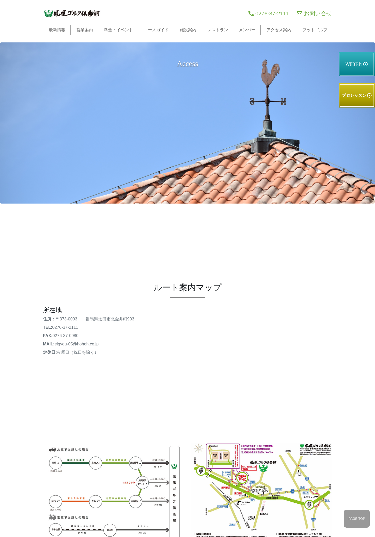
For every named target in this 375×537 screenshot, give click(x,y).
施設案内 (188, 30)
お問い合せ (314, 13)
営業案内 (84, 30)
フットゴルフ (314, 30)
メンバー (247, 30)
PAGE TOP (356, 519)
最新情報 (57, 30)
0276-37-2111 (268, 13)
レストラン (217, 30)
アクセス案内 (278, 30)
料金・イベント (118, 30)
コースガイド (156, 30)
